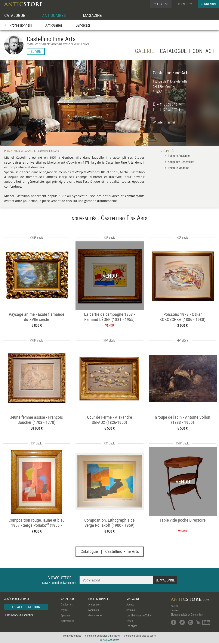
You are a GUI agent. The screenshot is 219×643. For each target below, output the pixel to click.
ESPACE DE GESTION (26, 607)
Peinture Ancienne (179, 156)
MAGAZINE (92, 15)
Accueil (175, 606)
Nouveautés (67, 621)
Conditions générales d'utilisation (102, 635)
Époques (65, 615)
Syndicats (83, 25)
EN (183, 4)
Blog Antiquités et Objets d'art (187, 614)
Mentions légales (72, 635)
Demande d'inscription (20, 615)
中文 (190, 4)
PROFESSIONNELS (99, 599)
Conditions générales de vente (140, 635)
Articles (130, 610)
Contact (175, 610)
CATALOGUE (14, 15)
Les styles (131, 626)
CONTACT (203, 52)
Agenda (130, 604)
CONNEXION (208, 4)
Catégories (67, 604)
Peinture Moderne (178, 168)
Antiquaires (53, 25)
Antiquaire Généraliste (181, 162)
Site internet (166, 122)
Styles (64, 610)
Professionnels (20, 25)
